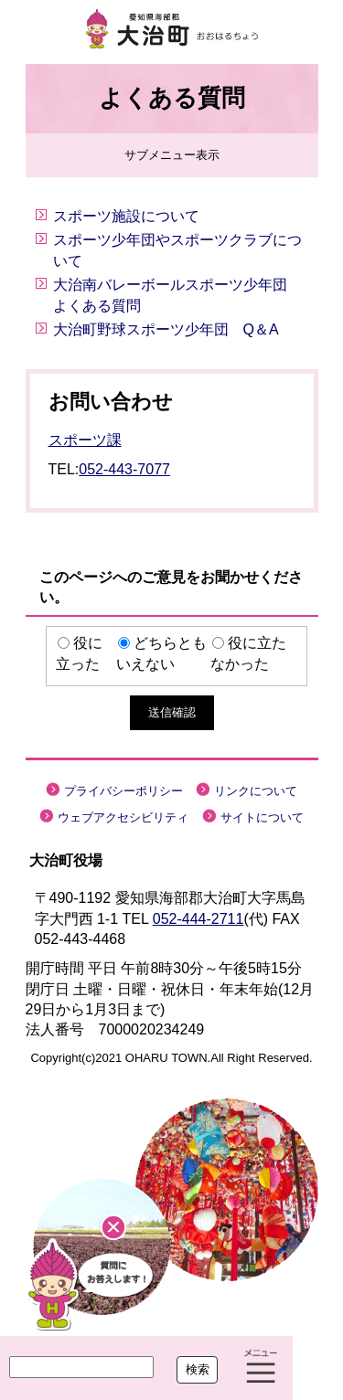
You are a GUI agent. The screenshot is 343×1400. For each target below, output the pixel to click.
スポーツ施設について (126, 216)
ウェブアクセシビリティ (123, 817)
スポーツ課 (85, 440)
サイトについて (262, 817)
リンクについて (255, 791)
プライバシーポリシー (123, 791)
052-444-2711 (198, 919)
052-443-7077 (124, 469)
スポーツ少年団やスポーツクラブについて (177, 250)
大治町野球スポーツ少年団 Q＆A (166, 329)
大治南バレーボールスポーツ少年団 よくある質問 (177, 295)
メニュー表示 (261, 1368)
